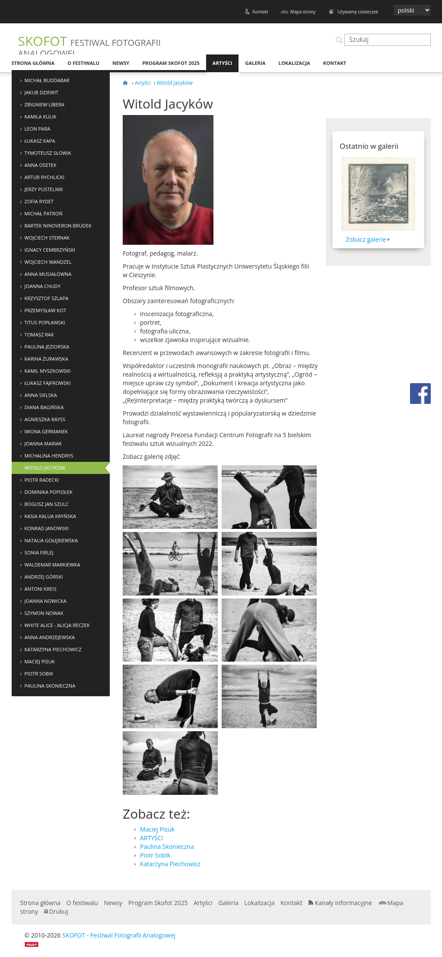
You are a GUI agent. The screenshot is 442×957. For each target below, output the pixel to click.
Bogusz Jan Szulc (47, 504)
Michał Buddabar (47, 80)
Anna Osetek (41, 165)
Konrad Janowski (47, 528)
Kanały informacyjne (343, 903)
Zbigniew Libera (44, 104)
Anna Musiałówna (48, 274)
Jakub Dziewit (42, 92)
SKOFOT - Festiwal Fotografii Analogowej (118, 935)
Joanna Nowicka (46, 601)
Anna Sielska (41, 395)
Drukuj (58, 911)
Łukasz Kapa (40, 141)
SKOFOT (89, 45)
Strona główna (33, 63)
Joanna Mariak (43, 443)
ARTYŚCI (151, 838)
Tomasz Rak (39, 334)
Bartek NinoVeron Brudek (58, 225)
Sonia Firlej (39, 552)
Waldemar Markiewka (52, 564)
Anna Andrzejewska (50, 637)
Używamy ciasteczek (357, 12)
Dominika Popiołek (49, 492)
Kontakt (260, 12)
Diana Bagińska (44, 407)
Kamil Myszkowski (48, 371)
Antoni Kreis (41, 589)
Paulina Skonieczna (50, 685)
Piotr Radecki (42, 480)
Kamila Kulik (41, 116)
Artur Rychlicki (45, 177)
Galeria (255, 63)
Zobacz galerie (366, 239)
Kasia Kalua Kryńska (50, 516)
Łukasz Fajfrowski (48, 383)
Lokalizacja (294, 63)
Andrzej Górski (44, 576)
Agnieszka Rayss (45, 419)
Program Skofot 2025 (171, 63)
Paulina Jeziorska (47, 346)
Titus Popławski (45, 322)
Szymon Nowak (44, 613)
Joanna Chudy (42, 286)
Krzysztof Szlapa (47, 298)
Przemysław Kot (46, 310)
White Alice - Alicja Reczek (57, 625)
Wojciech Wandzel (48, 262)
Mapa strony (302, 12)
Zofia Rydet (39, 201)
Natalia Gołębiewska (51, 540)
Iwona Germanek (46, 431)
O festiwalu (83, 63)
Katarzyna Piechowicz (53, 649)
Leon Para (38, 128)
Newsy (120, 63)
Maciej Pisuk (40, 661)
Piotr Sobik (39, 673)
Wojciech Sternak (47, 237)
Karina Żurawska (46, 358)
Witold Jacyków (45, 467)
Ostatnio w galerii (369, 146)
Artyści (222, 63)
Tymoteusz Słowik (48, 153)
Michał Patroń (44, 213)
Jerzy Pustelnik (44, 189)
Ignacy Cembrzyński (50, 249)
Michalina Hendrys (49, 455)
